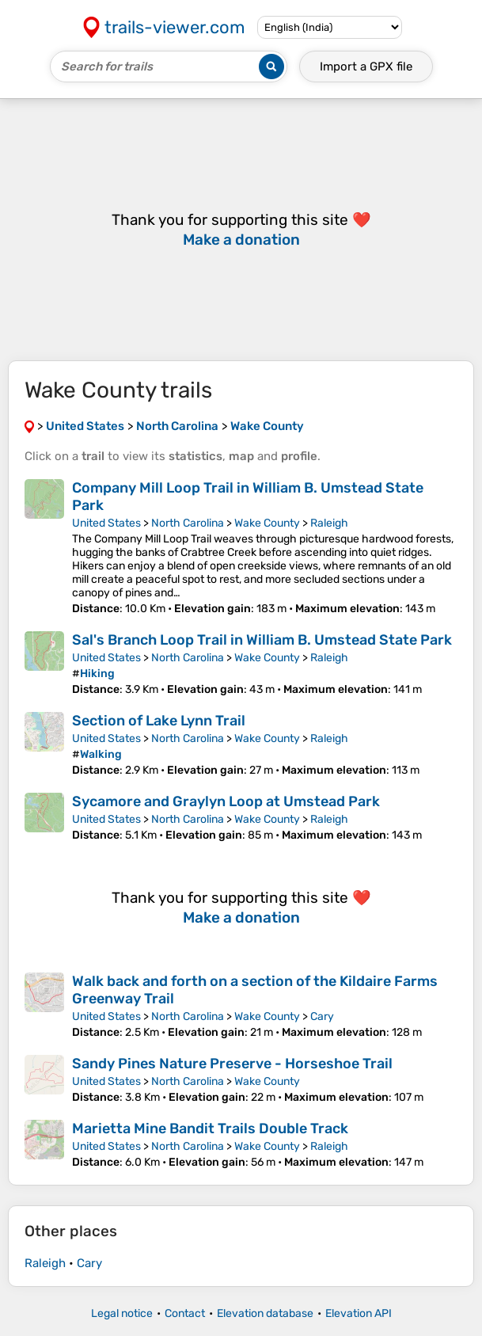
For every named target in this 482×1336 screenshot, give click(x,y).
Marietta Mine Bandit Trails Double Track (210, 1128)
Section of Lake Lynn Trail (158, 720)
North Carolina (187, 523)
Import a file (366, 66)
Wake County (267, 523)
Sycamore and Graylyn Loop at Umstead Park (226, 801)
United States (106, 523)
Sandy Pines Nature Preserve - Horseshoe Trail (232, 1063)
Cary (322, 1016)
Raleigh (329, 523)
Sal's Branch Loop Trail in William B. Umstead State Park (262, 640)
